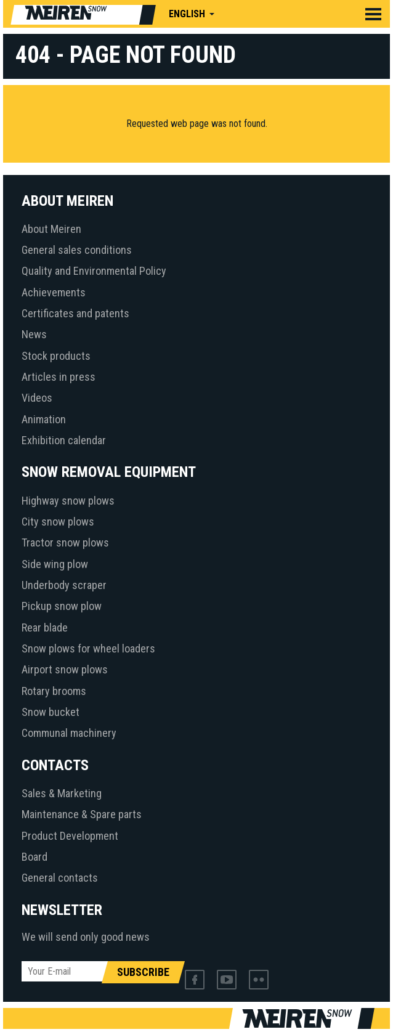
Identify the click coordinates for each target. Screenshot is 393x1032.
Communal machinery (69, 732)
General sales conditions (77, 249)
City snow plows (58, 521)
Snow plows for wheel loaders (88, 648)
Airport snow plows (65, 669)
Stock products (56, 355)
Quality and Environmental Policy (94, 270)
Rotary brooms (54, 691)
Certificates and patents (75, 313)
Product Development (70, 835)
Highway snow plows (68, 500)
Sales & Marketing (62, 793)
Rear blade (45, 627)
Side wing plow (55, 564)
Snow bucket (50, 711)
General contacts (60, 877)
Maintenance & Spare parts (82, 814)
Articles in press (58, 376)
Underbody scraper (64, 585)
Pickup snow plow (62, 605)
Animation (44, 419)
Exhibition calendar (64, 440)
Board (34, 856)
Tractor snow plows (65, 542)
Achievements (54, 292)
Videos (37, 397)
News (34, 334)
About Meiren (51, 228)
